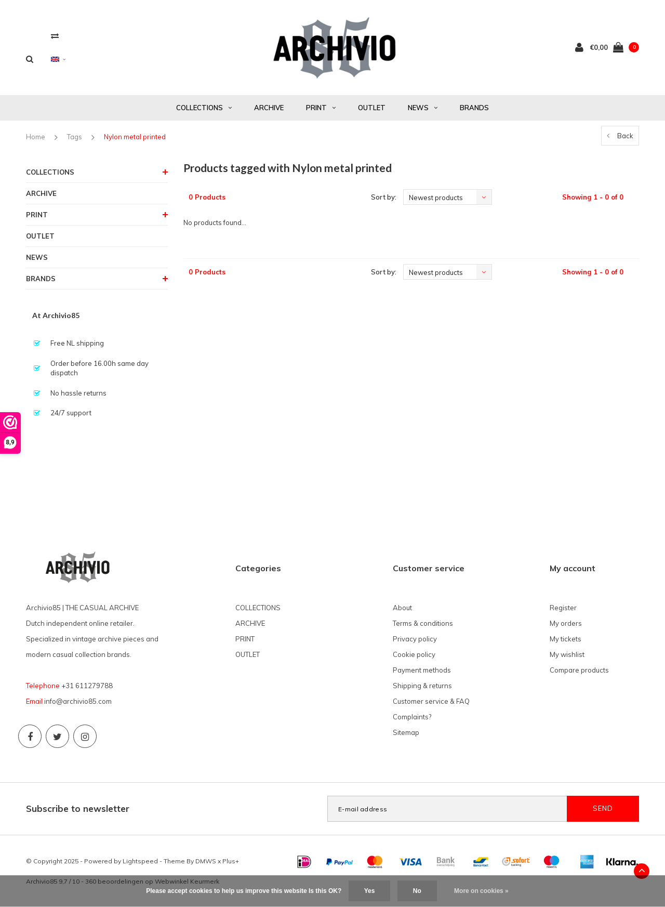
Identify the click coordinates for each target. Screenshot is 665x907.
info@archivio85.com (78, 701)
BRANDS (474, 107)
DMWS (205, 861)
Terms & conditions (423, 623)
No (417, 891)
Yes (369, 891)
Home (35, 137)
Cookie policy (414, 654)
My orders (566, 623)
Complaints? (412, 717)
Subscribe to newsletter (77, 808)
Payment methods (422, 670)
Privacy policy (415, 639)
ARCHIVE (269, 107)
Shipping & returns (422, 685)
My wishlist (567, 654)
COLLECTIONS (204, 107)
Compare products (579, 670)
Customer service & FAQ (431, 701)
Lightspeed (140, 861)
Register (563, 607)
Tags (74, 137)
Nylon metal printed (135, 137)
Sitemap (406, 732)
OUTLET (371, 107)
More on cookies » (481, 891)
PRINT (321, 107)
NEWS (422, 107)
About (402, 607)
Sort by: (383, 197)
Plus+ (230, 861)
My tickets (565, 639)
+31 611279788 (87, 685)
